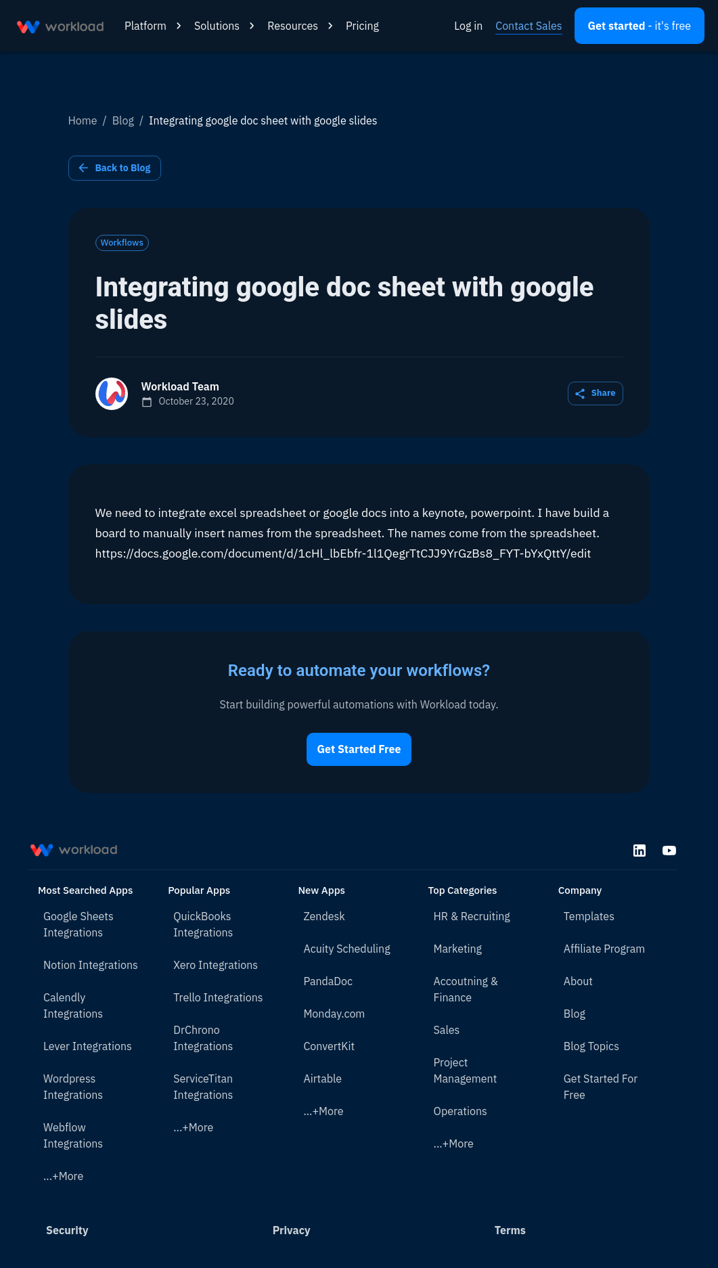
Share (595, 393)
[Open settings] (639, 25)
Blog (123, 120)
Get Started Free (359, 749)
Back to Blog (115, 168)
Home (82, 120)
